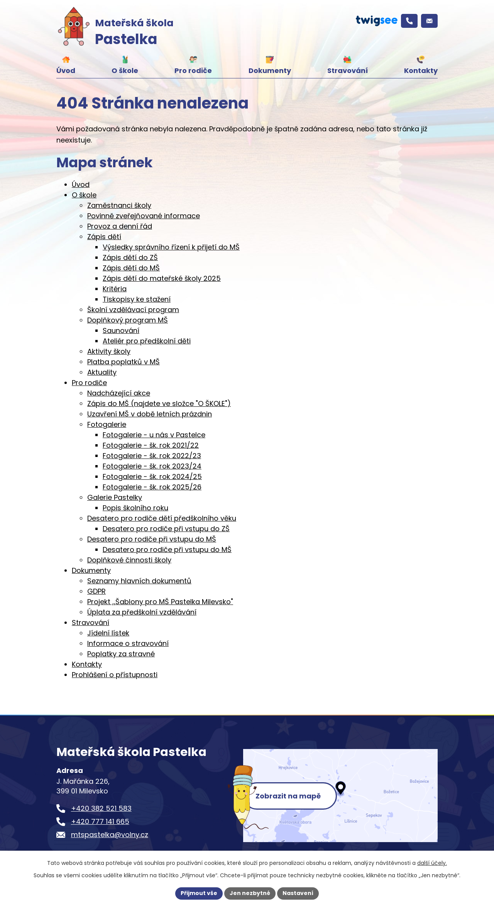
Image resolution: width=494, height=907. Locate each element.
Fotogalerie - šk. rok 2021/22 (151, 445)
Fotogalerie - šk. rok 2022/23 (152, 455)
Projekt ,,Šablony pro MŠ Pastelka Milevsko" (160, 601)
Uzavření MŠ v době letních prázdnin (149, 414)
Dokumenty (270, 70)
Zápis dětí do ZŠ (130, 257)
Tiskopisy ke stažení (137, 299)
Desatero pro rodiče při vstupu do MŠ (151, 539)
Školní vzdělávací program (133, 309)
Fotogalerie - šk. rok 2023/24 (152, 466)
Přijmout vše (199, 893)
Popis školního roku (135, 508)
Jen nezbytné (250, 893)
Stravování (347, 70)
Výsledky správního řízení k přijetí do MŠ (171, 247)
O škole (125, 70)
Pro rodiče (193, 70)
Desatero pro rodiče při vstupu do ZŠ (166, 528)
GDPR (96, 591)
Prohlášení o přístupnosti (114, 674)
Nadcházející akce (118, 393)
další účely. (432, 863)
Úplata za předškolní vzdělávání (141, 612)
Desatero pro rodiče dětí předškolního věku (161, 518)
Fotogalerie (106, 424)
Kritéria (115, 289)
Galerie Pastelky (114, 497)
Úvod (65, 70)
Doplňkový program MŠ (127, 320)
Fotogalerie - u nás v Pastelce (154, 435)
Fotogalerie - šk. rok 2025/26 (152, 487)
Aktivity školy (108, 351)
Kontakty (421, 70)
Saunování (121, 330)
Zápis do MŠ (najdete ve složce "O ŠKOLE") (159, 403)
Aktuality (102, 372)
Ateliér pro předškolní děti (147, 341)
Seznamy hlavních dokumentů (139, 581)
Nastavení (298, 893)
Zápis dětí (104, 236)
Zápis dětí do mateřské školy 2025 (162, 278)
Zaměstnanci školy (119, 205)
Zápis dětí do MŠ (131, 268)
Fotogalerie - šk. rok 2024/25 (152, 476)
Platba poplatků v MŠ (123, 362)
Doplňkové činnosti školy (129, 560)
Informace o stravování (128, 643)
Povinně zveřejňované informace (143, 216)
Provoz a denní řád (119, 226)
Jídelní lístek (108, 633)
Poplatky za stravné (121, 654)
